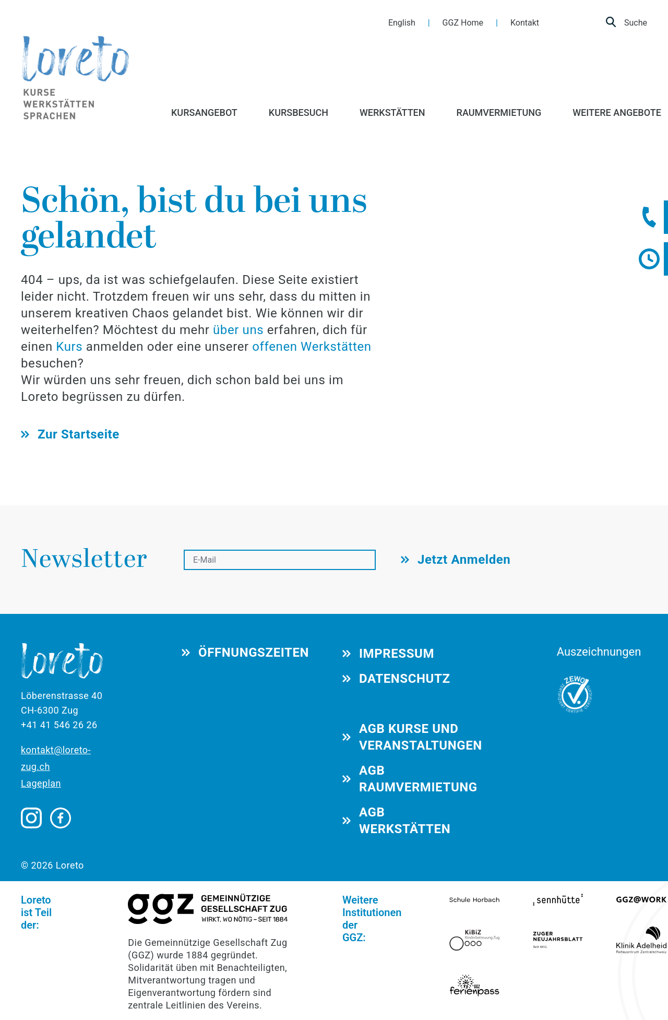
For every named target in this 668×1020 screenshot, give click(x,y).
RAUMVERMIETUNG (499, 112)
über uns (238, 330)
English (401, 23)
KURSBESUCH (298, 112)
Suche (626, 22)
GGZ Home (463, 23)
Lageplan (41, 783)
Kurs (71, 346)
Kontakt (524, 23)
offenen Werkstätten (311, 346)
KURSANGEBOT (204, 112)
